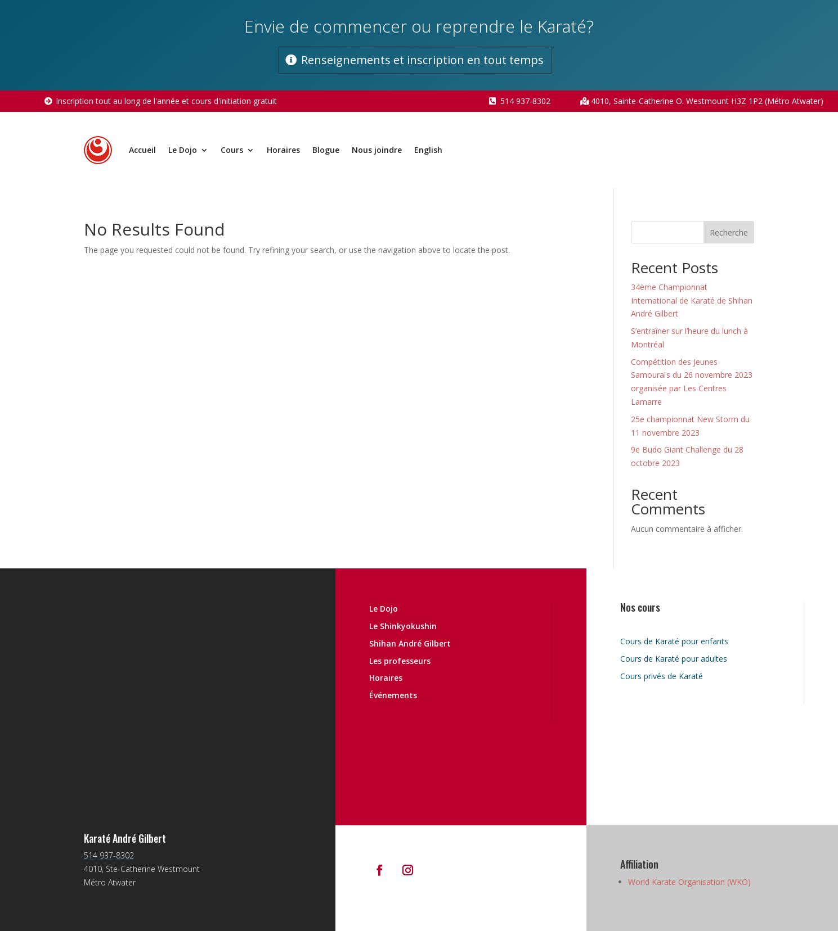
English (428, 149)
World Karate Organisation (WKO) (689, 881)
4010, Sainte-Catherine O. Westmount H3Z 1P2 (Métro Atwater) (707, 101)
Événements (393, 695)
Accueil (142, 149)
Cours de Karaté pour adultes (673, 658)
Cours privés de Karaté (661, 676)
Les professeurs (400, 661)
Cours (232, 149)
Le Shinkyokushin (403, 626)
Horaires (283, 149)
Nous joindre (377, 149)
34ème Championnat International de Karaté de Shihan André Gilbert (691, 300)
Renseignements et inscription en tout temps (422, 59)
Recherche (729, 232)
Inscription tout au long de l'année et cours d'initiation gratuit (166, 101)
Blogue (325, 149)
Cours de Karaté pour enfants (674, 641)
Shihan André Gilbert (410, 643)
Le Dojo (182, 149)
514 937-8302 (525, 101)
